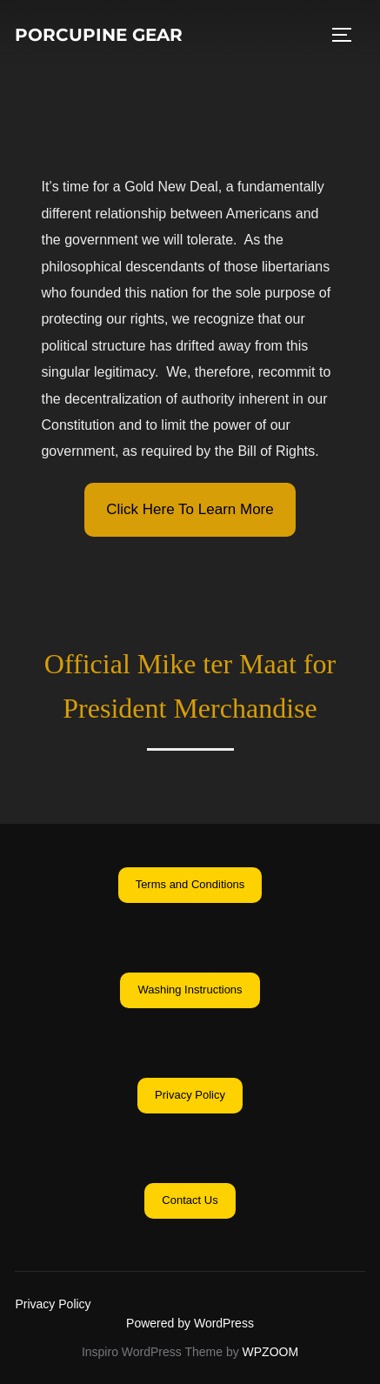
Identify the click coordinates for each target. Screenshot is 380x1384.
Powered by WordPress (190, 1323)
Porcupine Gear (99, 34)
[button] (189, 510)
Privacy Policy (52, 1304)
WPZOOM (271, 1352)
